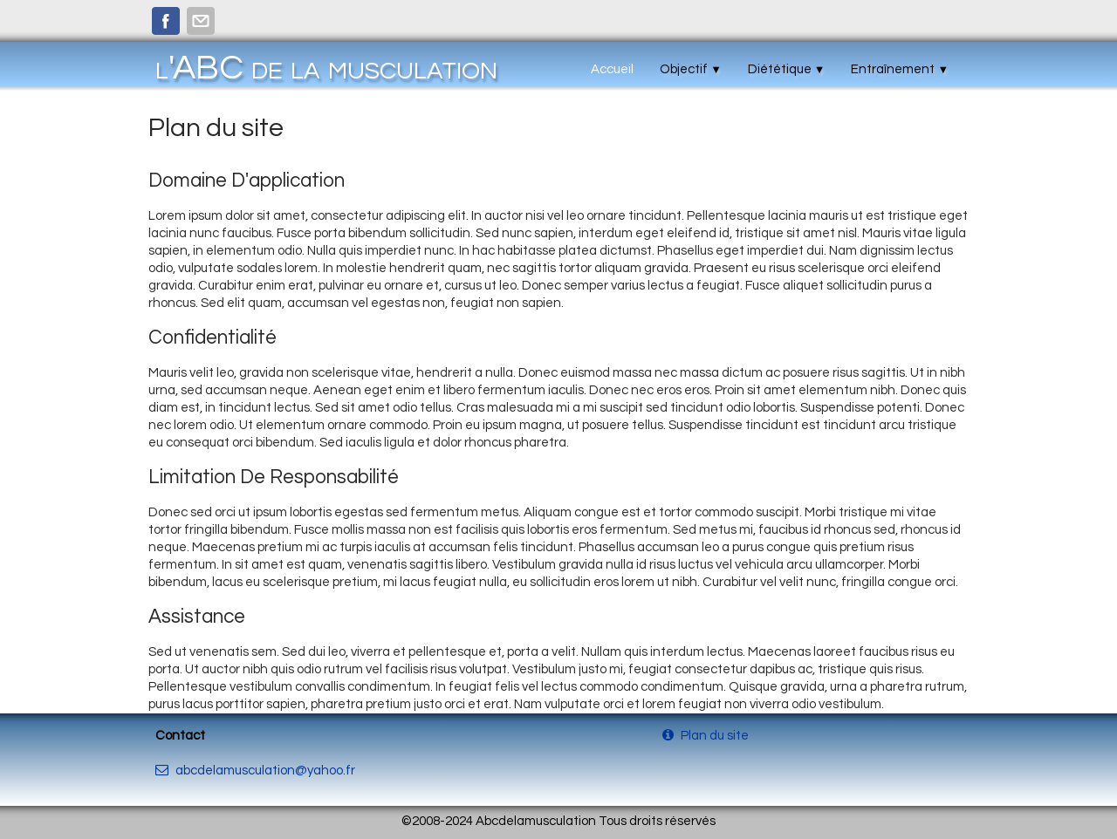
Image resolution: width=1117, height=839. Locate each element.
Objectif (691, 69)
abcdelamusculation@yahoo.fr (255, 770)
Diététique (787, 69)
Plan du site (706, 735)
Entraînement (900, 69)
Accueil (612, 69)
